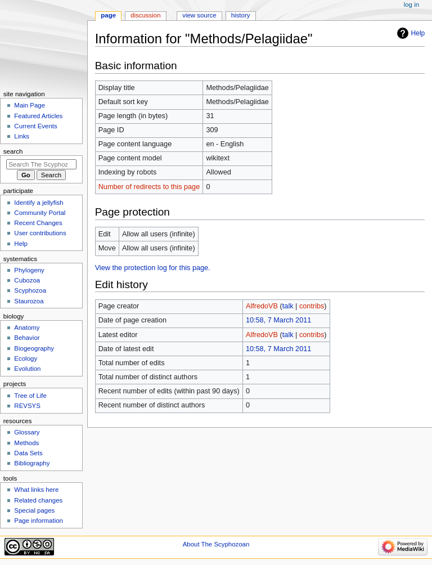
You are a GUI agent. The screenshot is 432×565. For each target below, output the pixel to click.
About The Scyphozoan (216, 544)
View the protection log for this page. (152, 268)
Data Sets (28, 453)
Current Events (35, 126)
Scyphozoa (30, 290)
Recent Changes (38, 222)
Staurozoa (28, 301)
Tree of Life (30, 395)
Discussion (145, 15)
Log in (411, 4)
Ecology (25, 358)
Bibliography (32, 463)
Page (108, 15)
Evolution (27, 368)
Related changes (38, 500)
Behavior (26, 337)
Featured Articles (38, 116)
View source (199, 15)
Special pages (34, 510)
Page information (38, 520)
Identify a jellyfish (38, 202)
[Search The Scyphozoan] (41, 164)
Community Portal (39, 212)
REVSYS (27, 405)
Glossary (26, 432)
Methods (26, 443)
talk (288, 306)
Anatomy (26, 327)
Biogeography (34, 348)
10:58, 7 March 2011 (278, 320)
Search (13, 151)
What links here (36, 489)
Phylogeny (29, 270)
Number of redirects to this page (149, 187)
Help (418, 33)
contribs (311, 306)
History (240, 15)
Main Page (29, 105)
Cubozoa (27, 280)
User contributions (40, 233)
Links (21, 136)
